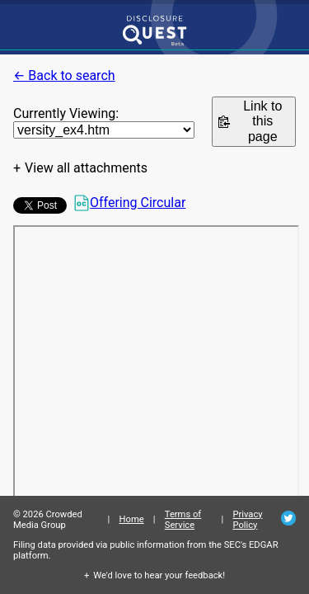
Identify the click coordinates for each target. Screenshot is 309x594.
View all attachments (86, 168)
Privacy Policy (247, 519)
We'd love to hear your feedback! (159, 575)
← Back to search (64, 75)
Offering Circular (129, 203)
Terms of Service (183, 519)
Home (131, 519)
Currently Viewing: (66, 113)
